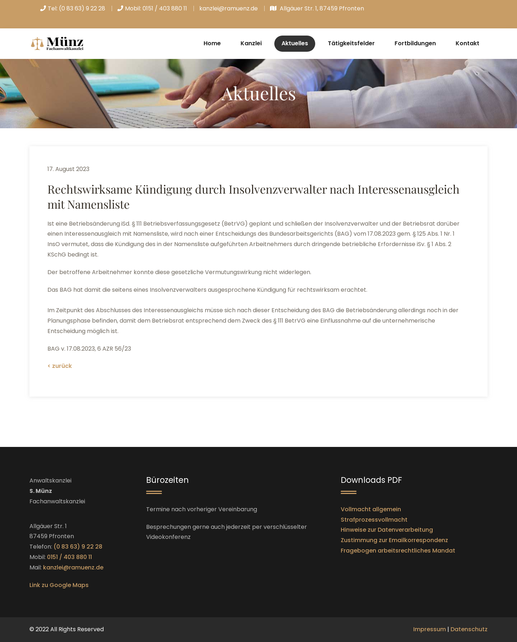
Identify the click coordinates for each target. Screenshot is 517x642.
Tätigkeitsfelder (351, 43)
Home (212, 43)
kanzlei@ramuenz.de (228, 8)
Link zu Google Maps (59, 585)
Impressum (429, 629)
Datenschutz (469, 629)
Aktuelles (294, 43)
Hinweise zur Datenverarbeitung (387, 530)
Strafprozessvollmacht (374, 520)
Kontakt (467, 43)
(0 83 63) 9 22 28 (82, 8)
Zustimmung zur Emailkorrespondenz (394, 540)
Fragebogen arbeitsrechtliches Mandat (398, 550)
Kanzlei (251, 43)
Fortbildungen (415, 43)
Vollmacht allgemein (371, 509)
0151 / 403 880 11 (165, 8)
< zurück (59, 366)
